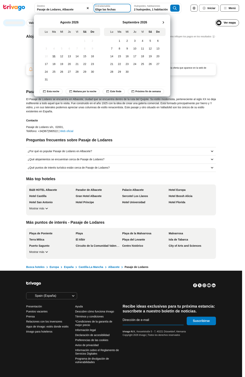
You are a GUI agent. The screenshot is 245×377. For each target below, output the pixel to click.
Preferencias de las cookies (92, 340)
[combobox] (64, 8)
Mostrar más (39, 208)
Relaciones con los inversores (44, 321)
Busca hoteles (35, 267)
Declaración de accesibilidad (92, 335)
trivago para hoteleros (39, 331)
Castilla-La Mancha (91, 267)
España (69, 267)
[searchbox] (63, 10)
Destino (41, 6)
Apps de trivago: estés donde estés (47, 326)
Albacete (113, 267)
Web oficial (66, 131)
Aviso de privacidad (87, 345)
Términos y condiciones (89, 316)
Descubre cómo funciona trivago (94, 311)
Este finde (113, 91)
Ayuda (79, 306)
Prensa (30, 316)
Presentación (34, 306)
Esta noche (51, 91)
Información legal (85, 330)
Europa (54, 267)
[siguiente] (163, 22)
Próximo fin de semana (146, 91)
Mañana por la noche (82, 91)
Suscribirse (201, 320)
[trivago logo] (14, 8)
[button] (63, 8)
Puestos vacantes (37, 311)
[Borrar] (87, 8)
